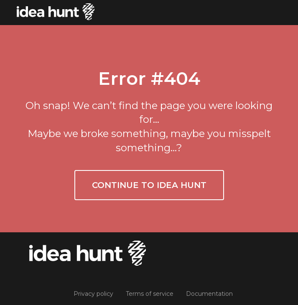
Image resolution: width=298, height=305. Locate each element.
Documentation (209, 294)
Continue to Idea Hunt (149, 185)
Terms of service (149, 294)
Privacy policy (93, 294)
